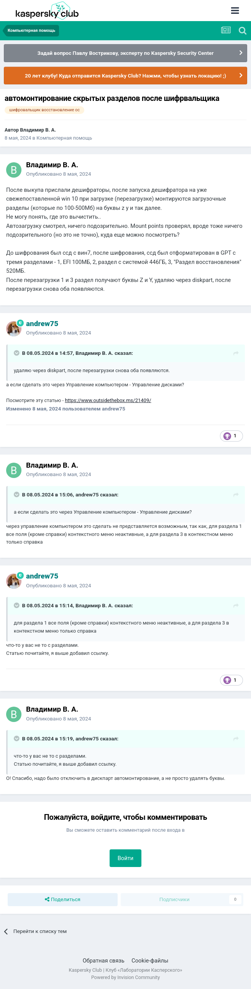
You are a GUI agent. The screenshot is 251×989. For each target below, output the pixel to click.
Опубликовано (58, 174)
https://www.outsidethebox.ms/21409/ (108, 400)
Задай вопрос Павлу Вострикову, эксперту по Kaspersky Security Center (126, 53)
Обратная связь (104, 960)
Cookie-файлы (149, 960)
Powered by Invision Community (125, 977)
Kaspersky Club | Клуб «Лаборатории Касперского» (125, 970)
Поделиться (62, 899)
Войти (126, 858)
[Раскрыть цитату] (17, 353)
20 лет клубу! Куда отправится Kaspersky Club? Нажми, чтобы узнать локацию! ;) (125, 76)
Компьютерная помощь (64, 138)
